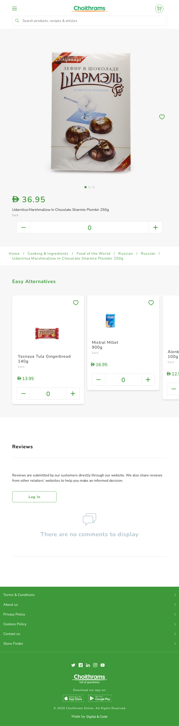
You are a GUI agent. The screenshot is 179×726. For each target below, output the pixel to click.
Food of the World (93, 253)
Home (14, 253)
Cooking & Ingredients (48, 253)
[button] (85, 187)
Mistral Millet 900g (105, 345)
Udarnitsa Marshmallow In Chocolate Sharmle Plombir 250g (67, 258)
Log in (35, 497)
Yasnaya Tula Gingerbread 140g (44, 359)
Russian (125, 253)
